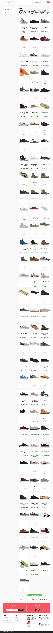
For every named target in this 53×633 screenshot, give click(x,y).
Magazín (4, 623)
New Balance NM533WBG (34, 129)
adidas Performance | (45, 66)
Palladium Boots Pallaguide (45, 248)
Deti (26, 2)
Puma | (34, 541)
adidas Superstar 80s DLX (34, 316)
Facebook (16, 620)
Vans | (24, 116)
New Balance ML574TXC (45, 27)
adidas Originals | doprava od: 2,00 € (24, 337)
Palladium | (35, 185)
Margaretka (42, 617)
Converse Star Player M (34, 553)
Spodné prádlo (6, 9)
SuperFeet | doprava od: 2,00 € (24, 82)
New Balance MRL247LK (24, 198)
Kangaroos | (24, 421)
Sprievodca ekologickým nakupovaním (33, 627)
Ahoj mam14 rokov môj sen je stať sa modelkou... (44, 618)
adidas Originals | (24, 32)
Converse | (34, 65)
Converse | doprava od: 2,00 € (34, 31)
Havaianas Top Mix (34, 333)
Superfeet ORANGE (24, 78)
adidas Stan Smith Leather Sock (24, 61)
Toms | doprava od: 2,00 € (45, 168)
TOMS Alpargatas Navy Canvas (45, 164)
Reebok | (24, 370)
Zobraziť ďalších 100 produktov (36, 595)
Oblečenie (5, 8)
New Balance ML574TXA (45, 570)
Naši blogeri (5, 622)
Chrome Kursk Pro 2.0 (45, 537)
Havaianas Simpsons (45, 112)
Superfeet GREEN (24, 570)
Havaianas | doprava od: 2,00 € (45, 116)
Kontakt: (16, 617)
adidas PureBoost (24, 434)
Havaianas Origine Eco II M (34, 366)
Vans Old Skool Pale (24, 281)
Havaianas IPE (24, 181)
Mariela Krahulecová (43, 623)
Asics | (34, 490)
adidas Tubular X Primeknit (45, 281)
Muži (22, 2)
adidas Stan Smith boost (24, 214)
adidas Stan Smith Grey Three (45, 486)
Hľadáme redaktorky (6, 617)
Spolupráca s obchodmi (6, 619)
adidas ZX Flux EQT (24, 129)
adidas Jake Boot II (44, 78)
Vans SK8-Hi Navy (45, 400)
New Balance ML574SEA (34, 78)
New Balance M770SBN (45, 553)
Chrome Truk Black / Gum (45, 451)
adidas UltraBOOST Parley (45, 61)
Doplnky (5, 6)
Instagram (16, 622)
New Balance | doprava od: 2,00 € (45, 31)
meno (41, 621)
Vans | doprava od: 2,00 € (45, 404)
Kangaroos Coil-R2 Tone (24, 417)
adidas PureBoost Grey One (34, 451)
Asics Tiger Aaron (34, 486)
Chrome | (45, 455)
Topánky (5, 12)
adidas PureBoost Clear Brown (35, 112)
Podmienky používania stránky (7, 620)
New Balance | (24, 202)
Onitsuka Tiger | (45, 387)
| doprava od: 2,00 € (45, 524)
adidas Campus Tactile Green (24, 333)
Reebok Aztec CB (24, 366)
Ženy (19, 2)
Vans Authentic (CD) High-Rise (34, 434)
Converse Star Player (34, 417)
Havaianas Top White (45, 214)
